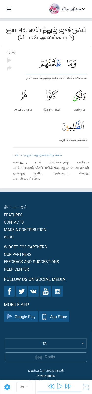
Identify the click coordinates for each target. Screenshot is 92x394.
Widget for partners (25, 246)
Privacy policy (46, 376)
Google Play (21, 316)
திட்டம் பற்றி (15, 206)
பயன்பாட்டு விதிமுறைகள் (46, 370)
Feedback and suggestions (31, 261)
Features (13, 214)
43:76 (11, 52)
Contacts (14, 222)
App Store (54, 316)
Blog (9, 236)
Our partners (18, 254)
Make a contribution (25, 229)
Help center (16, 269)
